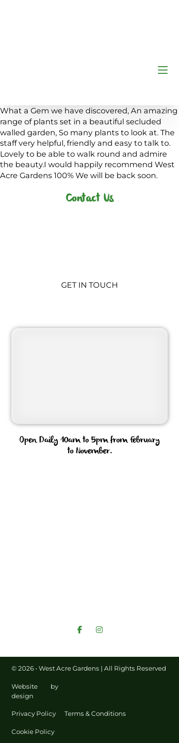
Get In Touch (89, 285)
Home (44, 567)
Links (98, 584)
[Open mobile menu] (163, 70)
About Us (86, 567)
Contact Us (54, 584)
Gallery (133, 584)
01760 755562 (89, 474)
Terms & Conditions (95, 713)
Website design (24, 691)
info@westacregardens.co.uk (90, 523)
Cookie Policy (32, 731)
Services (131, 567)
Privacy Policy (33, 713)
